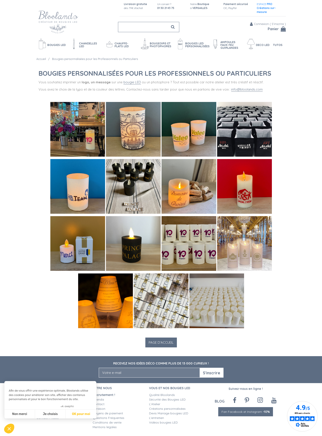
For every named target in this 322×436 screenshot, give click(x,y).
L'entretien (156, 418)
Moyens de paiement (108, 413)
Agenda (98, 399)
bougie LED (132, 82)
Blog (220, 401)
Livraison (99, 409)
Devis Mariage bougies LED (168, 413)
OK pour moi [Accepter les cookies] (81, 414)
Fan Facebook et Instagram (246, 412)
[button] (9, 428)
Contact (98, 404)
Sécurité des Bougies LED (168, 399)
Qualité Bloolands (162, 395)
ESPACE (266, 8)
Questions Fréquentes (108, 418)
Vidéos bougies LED (163, 422)
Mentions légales (105, 427)
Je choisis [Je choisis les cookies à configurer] (50, 414)
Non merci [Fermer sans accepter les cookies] (19, 414)
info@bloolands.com (247, 89)
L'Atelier (154, 404)
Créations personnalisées (167, 409)
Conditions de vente (107, 422)
